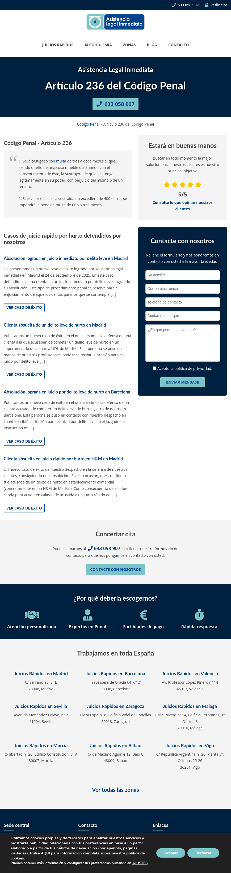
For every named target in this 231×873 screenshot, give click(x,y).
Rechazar (203, 852)
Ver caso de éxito (24, 307)
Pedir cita (216, 4)
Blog (152, 44)
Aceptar (170, 852)
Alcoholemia (98, 44)
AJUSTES (140, 863)
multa (61, 161)
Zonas (129, 44)
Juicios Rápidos (57, 44)
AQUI (45, 853)
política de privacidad (192, 368)
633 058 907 (185, 4)
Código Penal (88, 124)
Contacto (178, 44)
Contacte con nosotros (115, 569)
